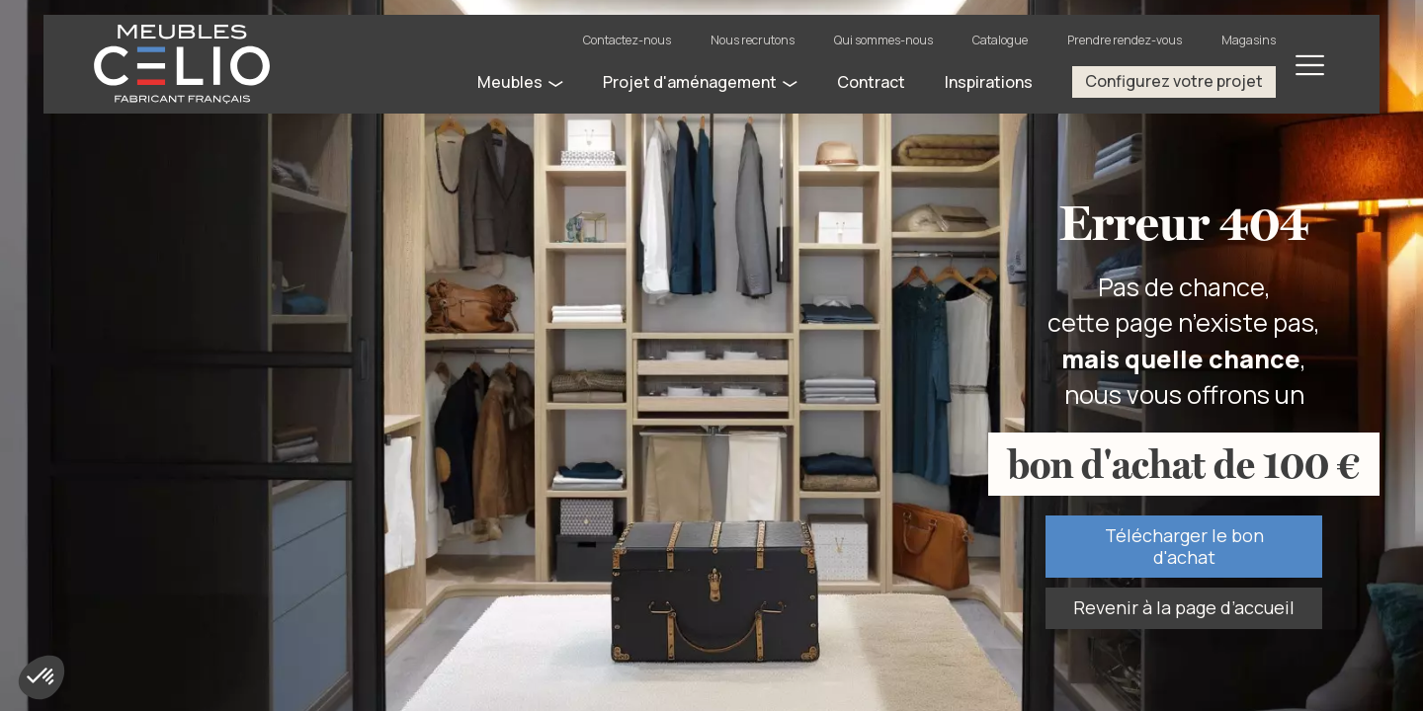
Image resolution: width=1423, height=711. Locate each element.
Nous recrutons (753, 40)
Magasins (1248, 40)
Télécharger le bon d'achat (1184, 546)
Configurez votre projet (1174, 81)
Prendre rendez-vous (1124, 40)
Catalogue (1000, 40)
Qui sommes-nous (883, 40)
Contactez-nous (627, 40)
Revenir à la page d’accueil (1184, 607)
